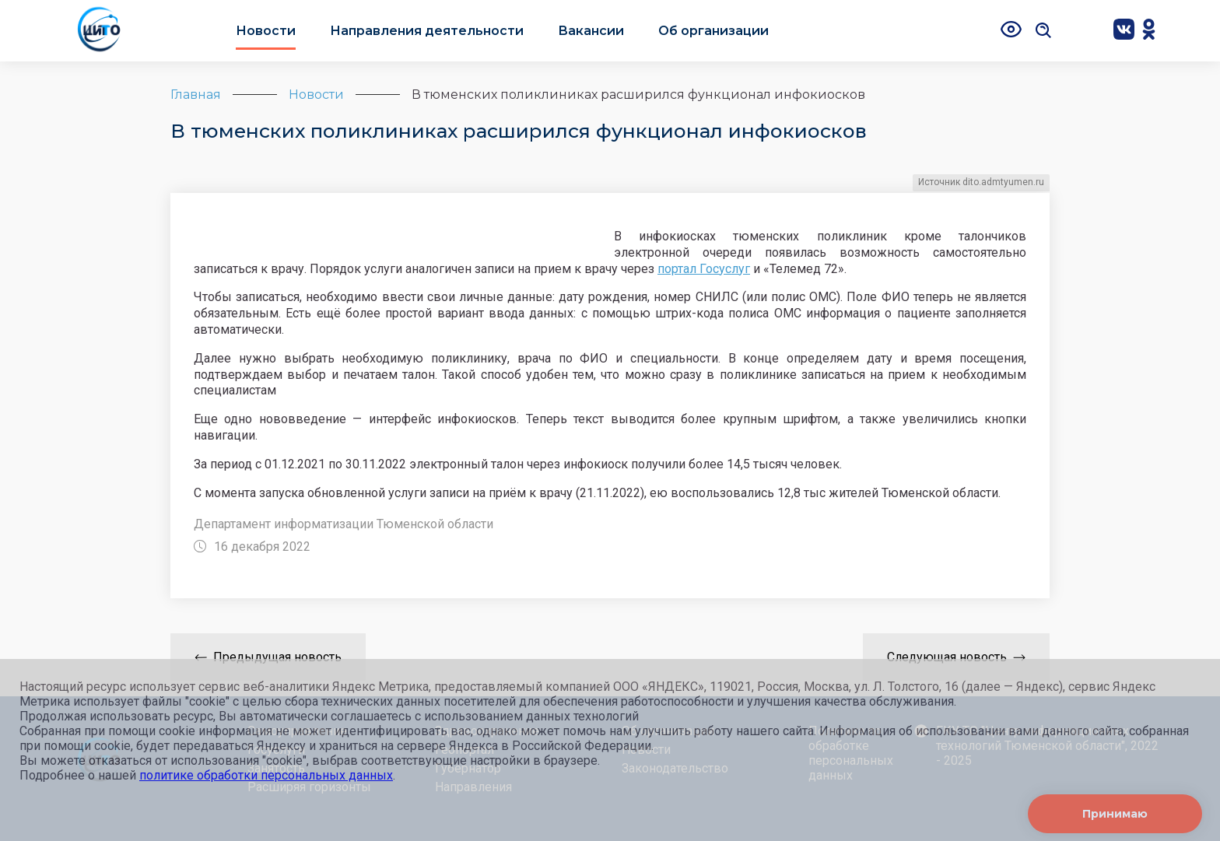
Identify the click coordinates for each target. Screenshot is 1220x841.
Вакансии (591, 30)
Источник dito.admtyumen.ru (981, 182)
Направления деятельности (427, 30)
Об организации (713, 30)
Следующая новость (956, 657)
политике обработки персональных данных (266, 775)
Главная (195, 94)
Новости (266, 30)
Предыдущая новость (268, 657)
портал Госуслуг (703, 268)
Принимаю (1115, 814)
